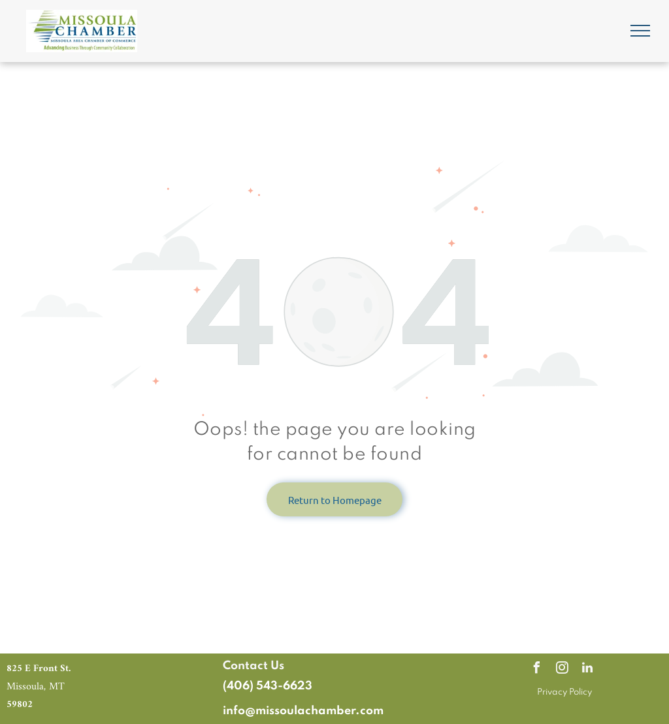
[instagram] (562, 669)
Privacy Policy (564, 692)
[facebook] (536, 669)
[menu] (640, 31)
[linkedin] (587, 669)
